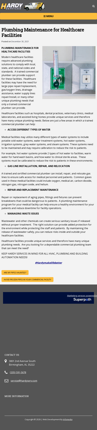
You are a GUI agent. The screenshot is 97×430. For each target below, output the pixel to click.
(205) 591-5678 (18, 372)
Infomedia (67, 419)
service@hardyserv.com (24, 380)
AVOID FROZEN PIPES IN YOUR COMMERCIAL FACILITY (27, 279)
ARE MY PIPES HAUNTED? (15, 272)
